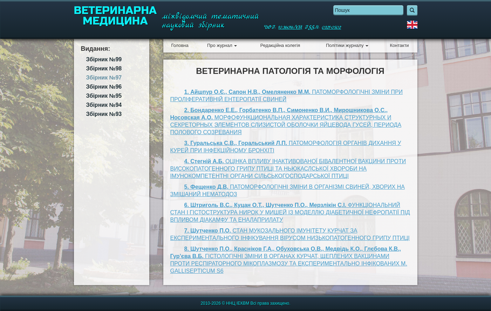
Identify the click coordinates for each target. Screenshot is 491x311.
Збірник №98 (104, 68)
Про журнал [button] (222, 45)
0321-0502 (331, 27)
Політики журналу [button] (347, 45)
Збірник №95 (104, 96)
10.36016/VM (290, 27)
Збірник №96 (104, 87)
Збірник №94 (104, 105)
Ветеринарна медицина (115, 16)
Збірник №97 (104, 78)
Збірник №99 (104, 59)
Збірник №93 (104, 114)
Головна (179, 45)
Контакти (399, 45)
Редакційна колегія (280, 45)
